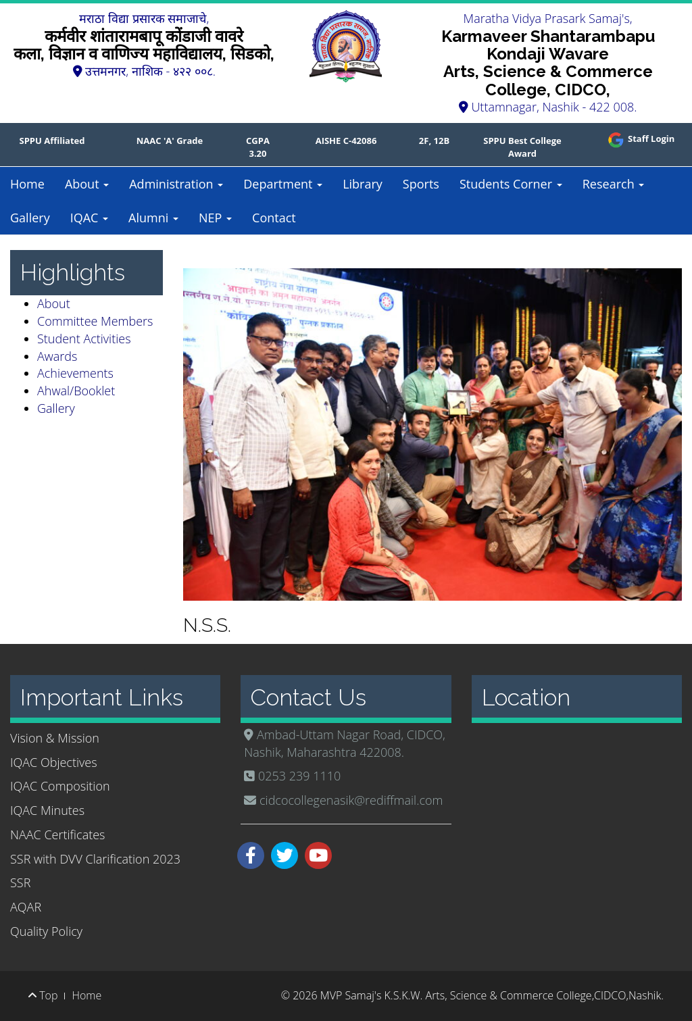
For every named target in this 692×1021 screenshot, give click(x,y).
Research (614, 184)
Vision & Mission (54, 738)
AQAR (25, 907)
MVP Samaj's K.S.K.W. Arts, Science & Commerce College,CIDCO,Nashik (490, 995)
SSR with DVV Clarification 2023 (95, 859)
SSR (20, 882)
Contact (274, 217)
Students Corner (511, 184)
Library (362, 184)
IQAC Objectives (53, 762)
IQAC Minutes (47, 810)
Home (27, 184)
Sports (421, 184)
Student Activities (84, 338)
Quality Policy (46, 931)
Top (42, 995)
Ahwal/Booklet (76, 390)
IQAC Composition (60, 786)
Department (282, 184)
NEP (215, 217)
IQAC (89, 217)
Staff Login (640, 138)
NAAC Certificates (57, 834)
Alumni (153, 217)
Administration (176, 184)
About (87, 184)
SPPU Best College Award (522, 146)
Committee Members (95, 321)
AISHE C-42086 (346, 140)
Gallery (30, 217)
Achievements (75, 373)
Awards (57, 356)
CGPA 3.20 (258, 146)
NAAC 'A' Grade (170, 140)
